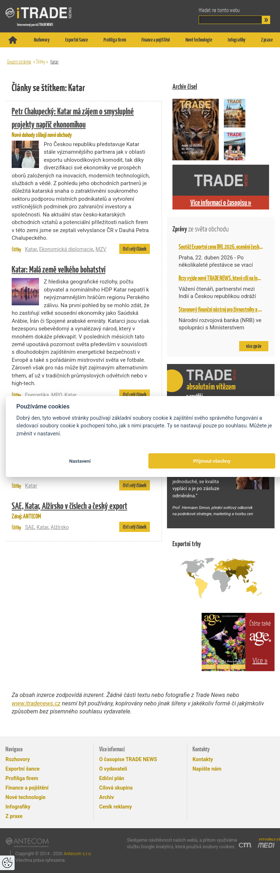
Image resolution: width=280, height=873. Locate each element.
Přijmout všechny (211, 461)
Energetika (37, 395)
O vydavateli (113, 769)
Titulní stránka (12, 39)
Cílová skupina (116, 788)
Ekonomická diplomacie (66, 249)
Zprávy (200, 229)
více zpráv (253, 346)
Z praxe (267, 39)
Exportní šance (76, 39)
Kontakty (202, 759)
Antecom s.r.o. (78, 853)
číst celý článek (134, 249)
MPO (56, 395)
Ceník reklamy (115, 807)
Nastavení (80, 461)
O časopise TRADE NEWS (128, 759)
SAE (29, 527)
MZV (101, 249)
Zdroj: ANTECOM (81, 510)
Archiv (106, 797)
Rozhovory (42, 39)
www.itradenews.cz (36, 703)
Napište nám (206, 769)
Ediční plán (111, 778)
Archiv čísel (184, 86)
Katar (54, 62)
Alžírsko (60, 527)
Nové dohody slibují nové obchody (81, 121)
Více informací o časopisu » (220, 202)
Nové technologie (199, 39)
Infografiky (236, 39)
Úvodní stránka (19, 62)
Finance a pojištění (155, 39)
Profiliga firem (115, 39)
